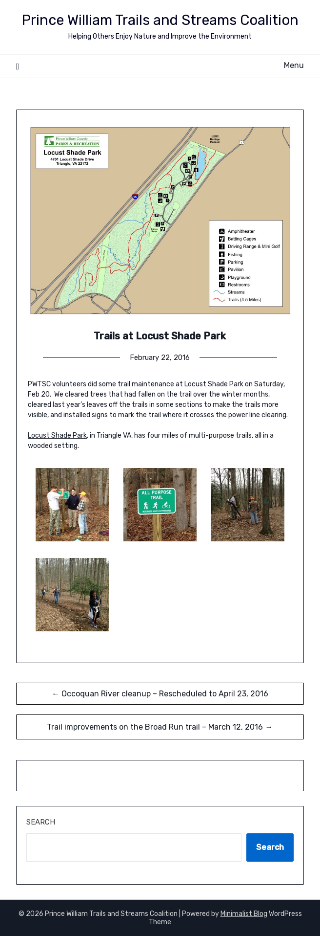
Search (40, 822)
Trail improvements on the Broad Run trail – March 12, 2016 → (160, 727)
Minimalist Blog (243, 914)
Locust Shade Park (57, 435)
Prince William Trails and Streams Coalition (160, 20)
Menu (294, 65)
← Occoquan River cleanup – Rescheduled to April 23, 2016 (160, 693)
